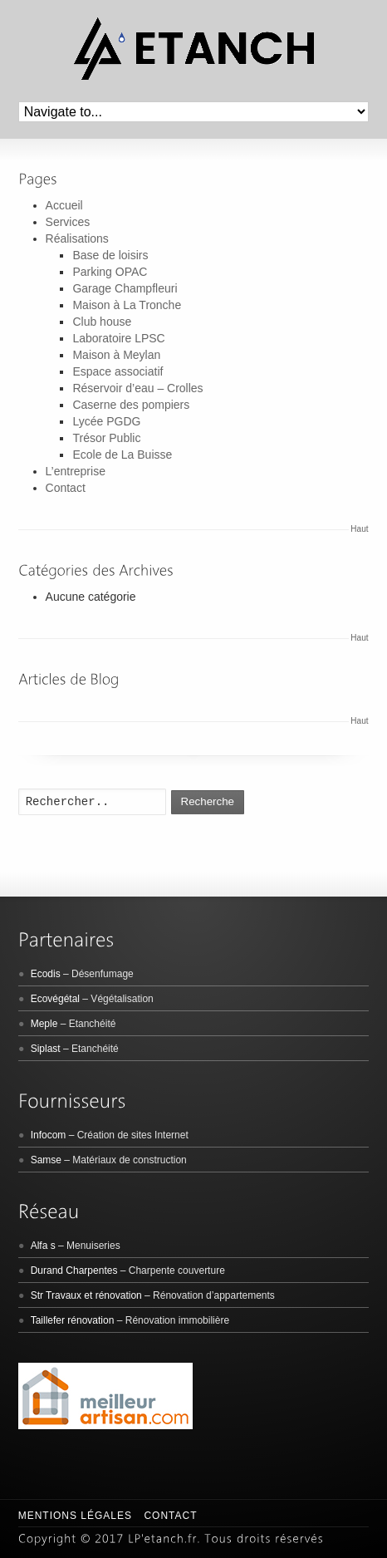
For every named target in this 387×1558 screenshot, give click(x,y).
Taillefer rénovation (73, 1320)
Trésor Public (106, 438)
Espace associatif (117, 371)
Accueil (64, 205)
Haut (359, 528)
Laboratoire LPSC (118, 338)
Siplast (46, 1048)
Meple (44, 1024)
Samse (46, 1160)
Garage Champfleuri (124, 288)
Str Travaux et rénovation (86, 1295)
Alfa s (43, 1245)
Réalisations (77, 238)
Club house (101, 321)
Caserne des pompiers (130, 404)
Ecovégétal (55, 999)
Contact (66, 487)
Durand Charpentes (74, 1270)
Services (68, 222)
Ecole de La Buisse (122, 454)
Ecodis (46, 974)
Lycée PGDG (106, 421)
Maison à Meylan (116, 354)
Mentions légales (75, 1515)
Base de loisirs (110, 255)
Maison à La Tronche (126, 305)
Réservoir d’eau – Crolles (137, 388)
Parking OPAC (109, 271)
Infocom (48, 1135)
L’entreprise (75, 471)
